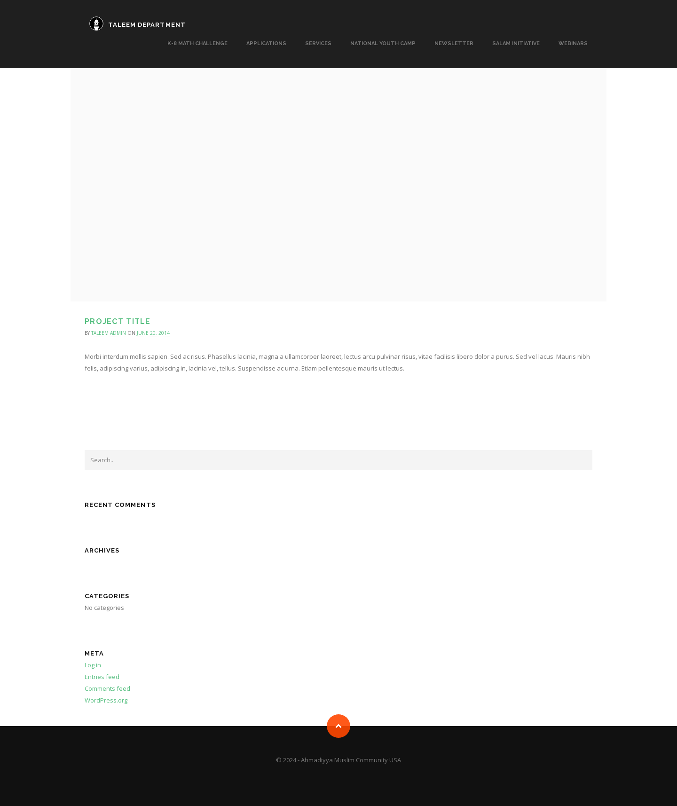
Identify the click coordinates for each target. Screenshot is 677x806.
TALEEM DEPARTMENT (147, 24)
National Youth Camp (383, 43)
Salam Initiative (516, 43)
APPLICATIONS (266, 43)
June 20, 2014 (153, 333)
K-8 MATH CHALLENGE (197, 43)
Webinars (573, 43)
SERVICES (318, 43)
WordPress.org (106, 700)
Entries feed (102, 676)
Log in (93, 665)
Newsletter (453, 43)
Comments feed (107, 688)
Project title (118, 321)
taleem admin (108, 333)
